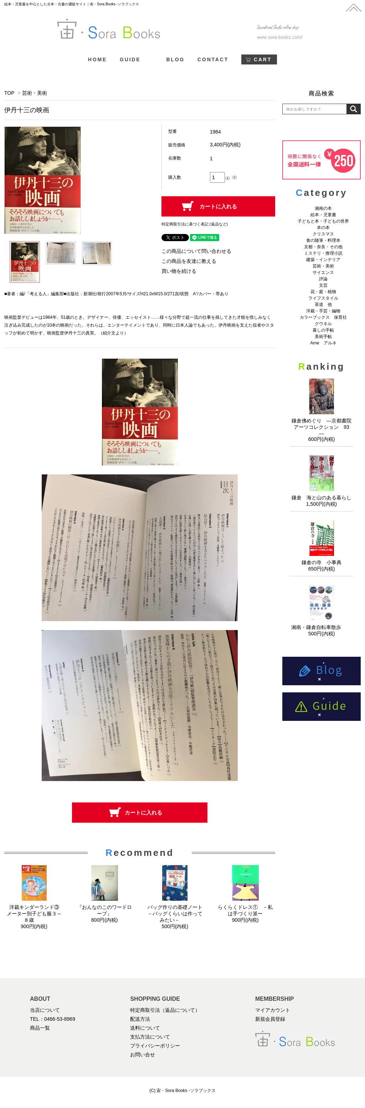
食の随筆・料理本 (323, 240)
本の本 (323, 227)
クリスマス (323, 234)
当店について (45, 1010)
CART (263, 59)
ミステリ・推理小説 (323, 253)
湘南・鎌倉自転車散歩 (321, 627)
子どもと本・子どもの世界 (323, 221)
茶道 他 (323, 304)
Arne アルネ (323, 342)
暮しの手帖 (323, 330)
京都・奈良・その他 (323, 246)
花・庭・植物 (323, 291)
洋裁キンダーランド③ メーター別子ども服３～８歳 (35, 913)
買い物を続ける (178, 271)
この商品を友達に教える (188, 261)
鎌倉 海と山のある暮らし (321, 497)
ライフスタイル (323, 298)
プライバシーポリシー (155, 1046)
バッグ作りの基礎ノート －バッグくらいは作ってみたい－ (177, 913)
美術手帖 (323, 336)
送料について (145, 1028)
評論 (323, 278)
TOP (9, 93)
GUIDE (130, 59)
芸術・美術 (34, 93)
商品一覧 (40, 1028)
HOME (97, 59)
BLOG (175, 59)
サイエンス (323, 272)
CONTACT (212, 59)
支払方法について (150, 1037)
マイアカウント (272, 1010)
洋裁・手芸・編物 (325, 310)
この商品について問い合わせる (196, 251)
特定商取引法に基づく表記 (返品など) (194, 224)
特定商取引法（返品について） (165, 1010)
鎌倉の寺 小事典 (321, 562)
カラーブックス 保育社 (323, 317)
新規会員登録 (270, 1019)
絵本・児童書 (323, 214)
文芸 (323, 285)
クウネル (323, 323)
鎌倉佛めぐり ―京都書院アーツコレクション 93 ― (323, 427)
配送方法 (140, 1019)
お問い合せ (142, 1054)
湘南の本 (323, 208)
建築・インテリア (323, 259)
